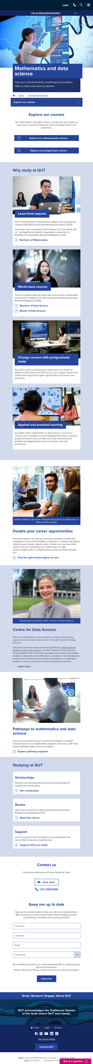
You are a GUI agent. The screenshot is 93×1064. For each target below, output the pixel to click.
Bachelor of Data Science (34, 305)
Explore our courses (24, 102)
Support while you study (33, 844)
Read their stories (30, 817)
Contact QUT (46, 1046)
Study (21, 95)
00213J (72, 1058)
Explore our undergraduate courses (48, 138)
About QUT (69, 995)
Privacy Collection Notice (45, 970)
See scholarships (29, 790)
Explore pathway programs (33, 751)
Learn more (24, 666)
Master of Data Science (33, 310)
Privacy (58, 1027)
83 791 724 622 (34, 1060)
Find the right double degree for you (38, 557)
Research (36, 995)
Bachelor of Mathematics (34, 240)
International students (38, 95)
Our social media (46, 1038)
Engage (52, 995)
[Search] (81, 5)
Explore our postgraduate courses (48, 150)
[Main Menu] (88, 5)
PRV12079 (36, 1058)
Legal (47, 1027)
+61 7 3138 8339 (49, 889)
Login (65, 5)
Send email (48, 882)
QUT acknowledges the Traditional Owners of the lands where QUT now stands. (46, 1011)
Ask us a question (73, 1061)
